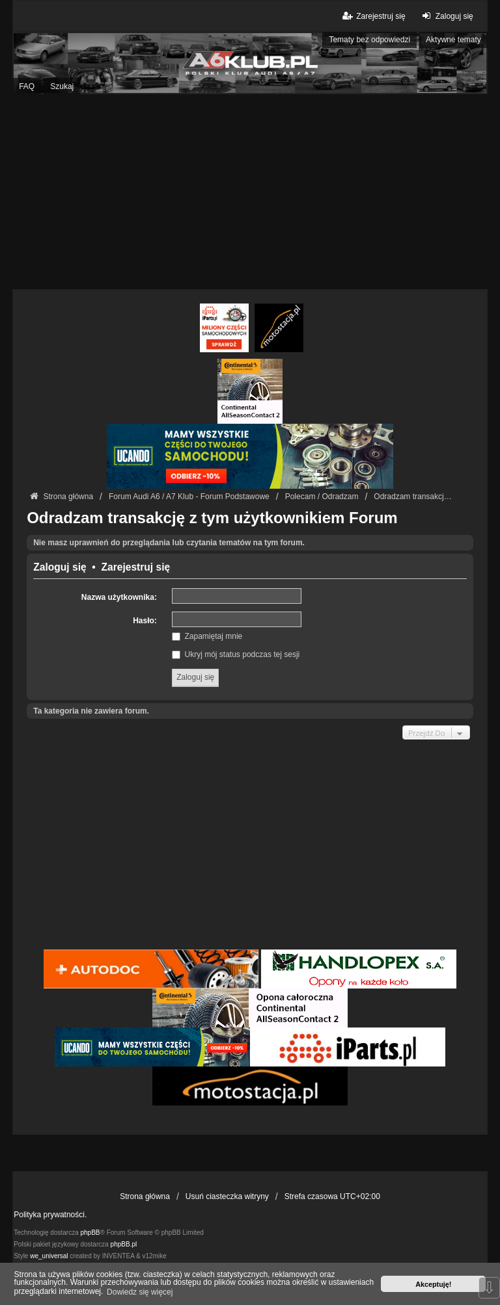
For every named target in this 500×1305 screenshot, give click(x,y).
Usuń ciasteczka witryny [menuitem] (227, 1196)
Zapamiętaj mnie (207, 636)
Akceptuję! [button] (433, 1284)
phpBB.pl (124, 1244)
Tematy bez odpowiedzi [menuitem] (369, 39)
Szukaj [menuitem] (62, 86)
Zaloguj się (59, 567)
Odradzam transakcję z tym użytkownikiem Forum (212, 517)
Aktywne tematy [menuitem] (453, 39)
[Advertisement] (250, 192)
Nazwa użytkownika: (119, 597)
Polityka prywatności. (50, 1214)
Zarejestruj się (135, 567)
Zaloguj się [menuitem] (446, 16)
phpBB (90, 1232)
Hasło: (145, 620)
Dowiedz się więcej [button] (140, 1292)
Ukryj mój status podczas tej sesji (235, 654)
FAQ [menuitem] (27, 86)
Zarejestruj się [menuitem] (373, 16)
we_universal (49, 1256)
